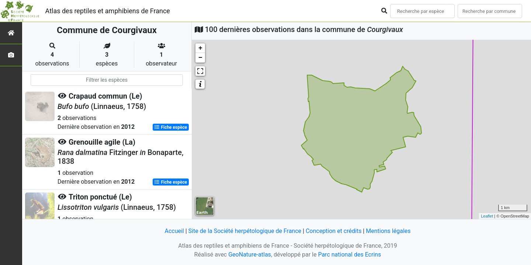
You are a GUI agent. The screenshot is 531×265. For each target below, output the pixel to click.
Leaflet (487, 216)
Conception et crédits (334, 230)
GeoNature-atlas (249, 254)
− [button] (200, 57)
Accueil (174, 230)
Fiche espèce (170, 127)
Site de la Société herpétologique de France (244, 230)
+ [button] (200, 48)
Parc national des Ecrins (349, 254)
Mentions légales (388, 230)
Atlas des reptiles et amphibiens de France (107, 11)
